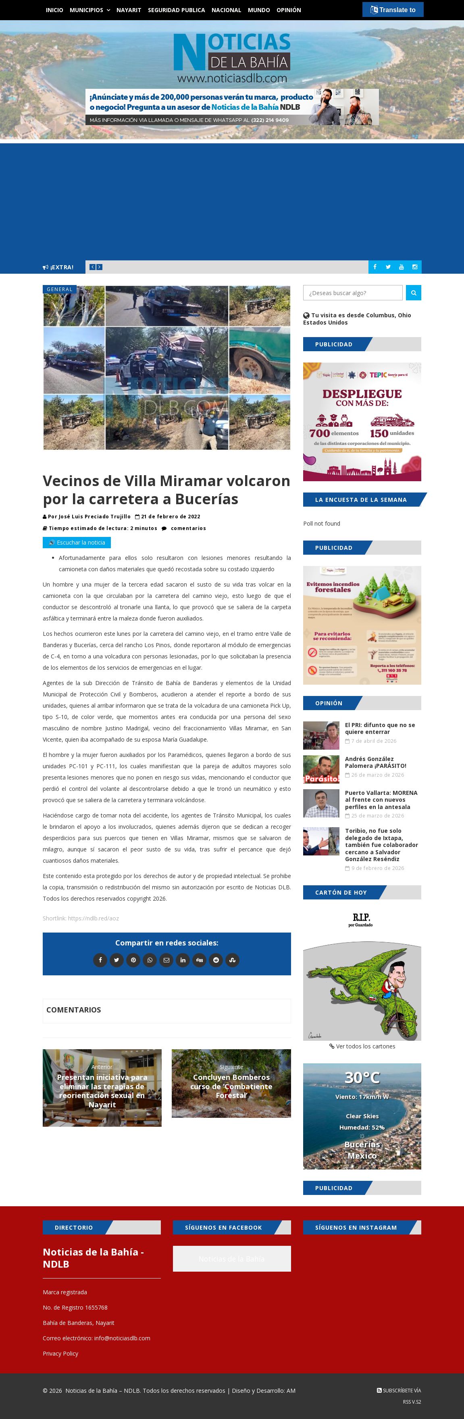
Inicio (54, 10)
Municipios (86, 10)
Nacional (226, 10)
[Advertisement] (232, 199)
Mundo (259, 10)
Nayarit (129, 10)
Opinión (289, 10)
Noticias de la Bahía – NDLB (102, 1390)
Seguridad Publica (176, 10)
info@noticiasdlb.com (122, 1338)
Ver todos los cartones (362, 1046)
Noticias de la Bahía (232, 1259)
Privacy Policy (60, 1353)
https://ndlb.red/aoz (93, 918)
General (60, 289)
